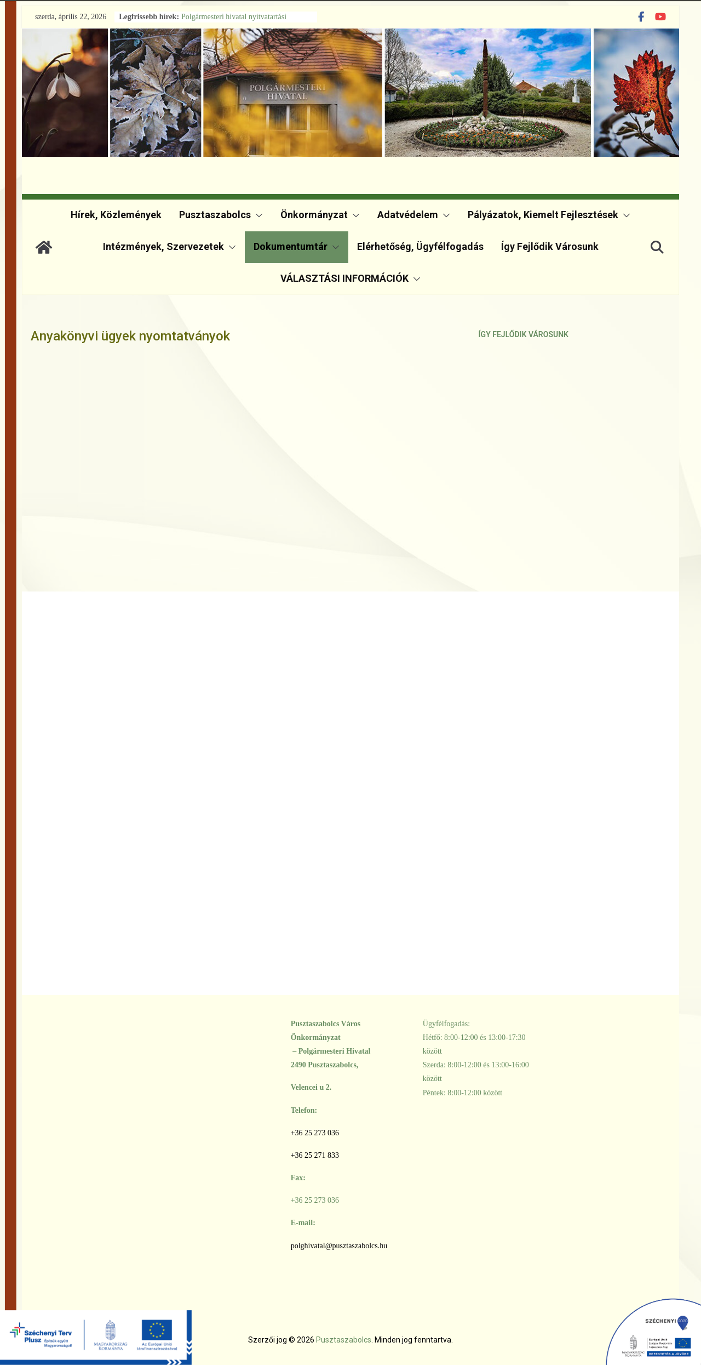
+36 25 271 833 (315, 1155)
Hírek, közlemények (116, 214)
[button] (257, 215)
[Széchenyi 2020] (605, 1329)
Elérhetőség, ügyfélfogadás (420, 246)
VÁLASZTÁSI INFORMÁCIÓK (344, 278)
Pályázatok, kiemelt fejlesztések (543, 214)
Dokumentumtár (290, 246)
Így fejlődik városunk (550, 246)
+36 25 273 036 (315, 1133)
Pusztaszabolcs (215, 214)
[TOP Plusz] (96, 1329)
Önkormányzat (314, 214)
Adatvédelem (407, 214)
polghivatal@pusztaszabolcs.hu (339, 1246)
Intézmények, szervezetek (163, 246)
